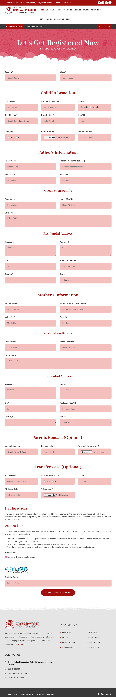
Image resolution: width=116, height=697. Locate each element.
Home (42, 10)
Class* (63, 72)
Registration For (32, 26)
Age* (81, 115)
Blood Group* (11, 115)
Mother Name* (11, 303)
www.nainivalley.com (16, 678)
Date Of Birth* (47, 115)
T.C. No (81, 475)
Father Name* (11, 161)
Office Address (12, 213)
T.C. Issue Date (11, 489)
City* (7, 260)
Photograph (47, 131)
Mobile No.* (10, 174)
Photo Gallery (69, 642)
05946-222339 (12, 2)
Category (9, 131)
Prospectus (61, 10)
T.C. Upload (47, 489)
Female (95, 107)
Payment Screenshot (88, 446)
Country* (9, 274)
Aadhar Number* (50, 101)
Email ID (63, 317)
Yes (48, 481)
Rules (69, 10)
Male (85, 107)
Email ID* (64, 174)
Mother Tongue (85, 131)
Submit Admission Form (58, 593)
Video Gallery (94, 642)
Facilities (92, 632)
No (56, 481)
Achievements (96, 10)
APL (20, 137)
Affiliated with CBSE (51, 475)
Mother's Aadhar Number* (73, 303)
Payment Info (48, 446)
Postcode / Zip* (68, 260)
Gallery (86, 10)
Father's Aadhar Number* (73, 160)
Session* (9, 72)
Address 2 (64, 242)
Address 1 (9, 242)
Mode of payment (12, 446)
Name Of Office (67, 199)
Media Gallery (95, 637)
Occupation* (10, 199)
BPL (11, 137)
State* (63, 274)
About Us (50, 10)
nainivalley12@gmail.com (17, 673)
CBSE (68, 19)
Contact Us (59, 19)
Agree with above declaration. (21, 557)
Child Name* (10, 101)
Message (77, 10)
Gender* (82, 101)
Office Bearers (46, 19)
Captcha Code (11, 577)
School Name (11, 475)
